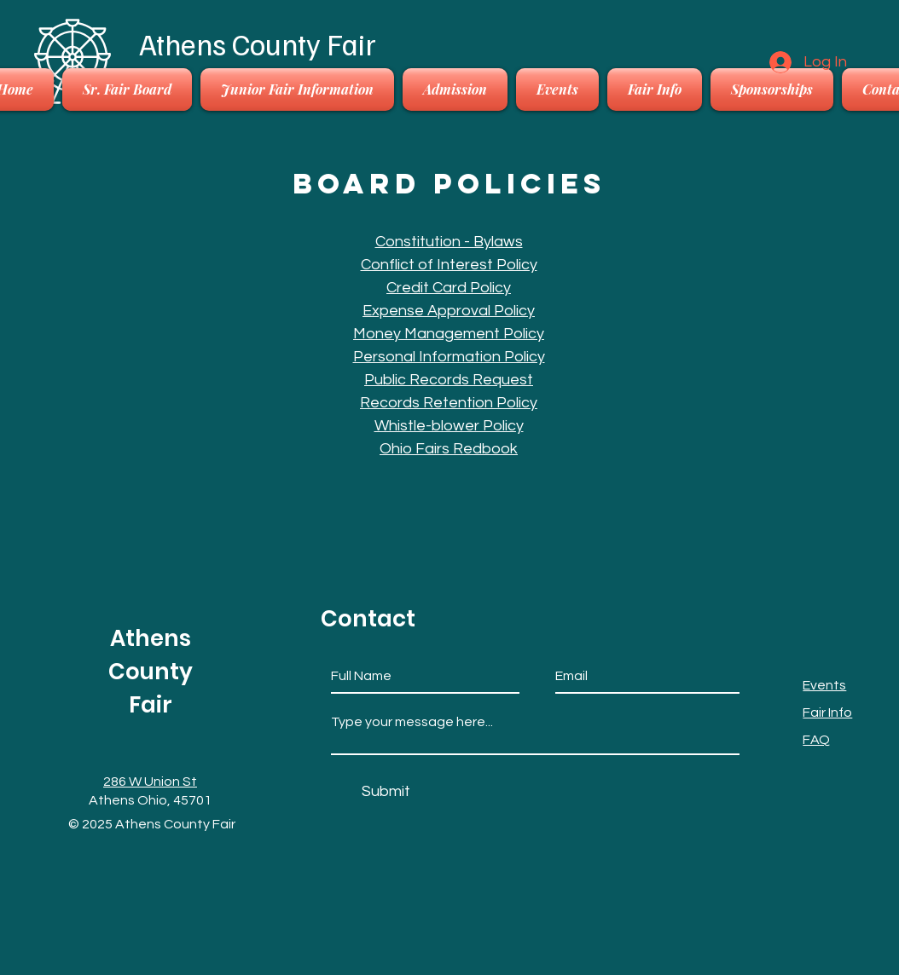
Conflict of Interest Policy (449, 265)
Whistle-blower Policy (449, 426)
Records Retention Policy (448, 403)
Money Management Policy (448, 334)
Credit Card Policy (448, 288)
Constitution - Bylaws (449, 242)
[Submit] (386, 791)
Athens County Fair (257, 43)
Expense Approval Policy (448, 311)
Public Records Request (448, 380)
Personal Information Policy (449, 357)
